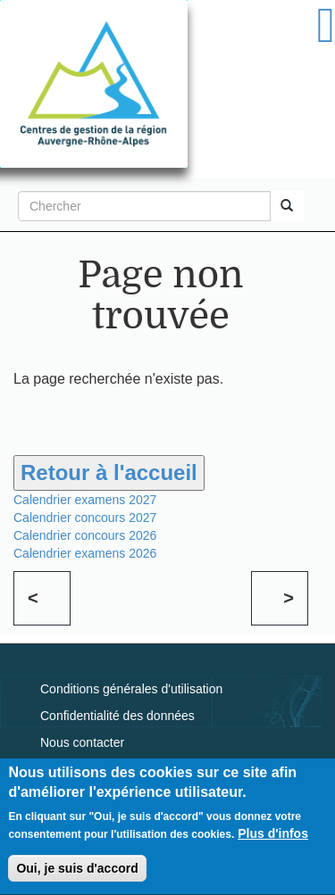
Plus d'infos (273, 840)
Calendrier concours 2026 (84, 535)
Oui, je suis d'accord (77, 874)
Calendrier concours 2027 (84, 517)
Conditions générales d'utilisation (131, 689)
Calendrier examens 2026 (84, 553)
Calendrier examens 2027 (84, 500)
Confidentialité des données (117, 716)
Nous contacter (82, 742)
